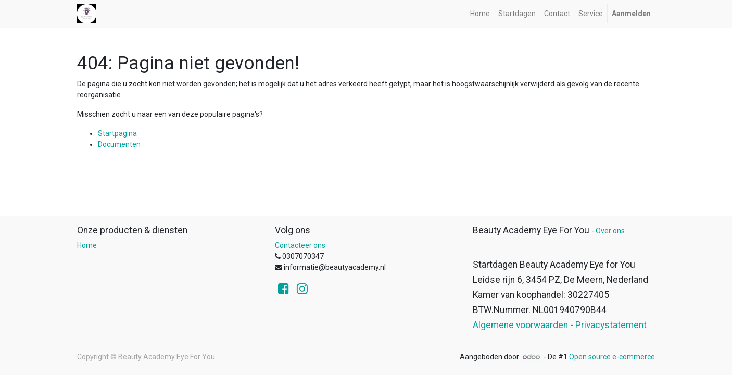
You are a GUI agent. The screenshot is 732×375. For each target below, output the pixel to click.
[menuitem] (480, 13)
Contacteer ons (300, 245)
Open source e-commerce (612, 357)
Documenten (119, 144)
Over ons (610, 231)
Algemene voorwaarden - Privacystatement (560, 325)
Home (87, 245)
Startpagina (117, 133)
